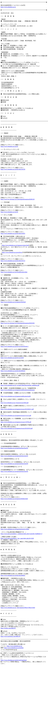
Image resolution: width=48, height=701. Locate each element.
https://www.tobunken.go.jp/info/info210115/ (13, 260)
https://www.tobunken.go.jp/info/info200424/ (13, 371)
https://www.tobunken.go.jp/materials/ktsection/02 (14, 448)
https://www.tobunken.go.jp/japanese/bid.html (13, 302)
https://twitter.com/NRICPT (8, 628)
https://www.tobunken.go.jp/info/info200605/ (13, 575)
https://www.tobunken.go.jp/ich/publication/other (14, 272)
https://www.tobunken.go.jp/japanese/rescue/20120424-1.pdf (17, 409)
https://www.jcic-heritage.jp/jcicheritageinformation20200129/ (18, 199)
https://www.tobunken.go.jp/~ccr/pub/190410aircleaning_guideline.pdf (20, 385)
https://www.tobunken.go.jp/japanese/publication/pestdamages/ (18, 390)
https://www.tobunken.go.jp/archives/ (12, 252)
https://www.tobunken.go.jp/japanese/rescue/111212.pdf (16, 415)
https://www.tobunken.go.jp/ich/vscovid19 (12, 357)
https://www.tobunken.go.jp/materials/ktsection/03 (14, 456)
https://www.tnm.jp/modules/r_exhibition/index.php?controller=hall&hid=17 (21, 533)
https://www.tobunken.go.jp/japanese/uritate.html (15, 245)
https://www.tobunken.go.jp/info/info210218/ (13, 169)
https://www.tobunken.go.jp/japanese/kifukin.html (14, 498)
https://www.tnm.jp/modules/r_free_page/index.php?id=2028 (17, 538)
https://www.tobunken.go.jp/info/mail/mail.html (14, 660)
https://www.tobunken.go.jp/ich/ (9, 146)
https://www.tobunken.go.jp (8, 7)
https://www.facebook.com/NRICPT (10, 636)
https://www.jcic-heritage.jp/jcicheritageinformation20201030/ (18, 323)
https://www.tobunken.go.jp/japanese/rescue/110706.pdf (16, 422)
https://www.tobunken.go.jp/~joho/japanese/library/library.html (18, 607)
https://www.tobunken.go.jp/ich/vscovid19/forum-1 (14, 346)
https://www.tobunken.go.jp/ (14, 646)
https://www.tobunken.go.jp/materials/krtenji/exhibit (15, 529)
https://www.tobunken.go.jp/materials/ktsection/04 (14, 463)
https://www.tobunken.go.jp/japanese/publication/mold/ (16, 396)
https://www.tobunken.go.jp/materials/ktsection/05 (14, 471)
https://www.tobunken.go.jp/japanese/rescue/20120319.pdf (17, 428)
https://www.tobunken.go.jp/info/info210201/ (13, 233)
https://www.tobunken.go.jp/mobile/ (14, 647)
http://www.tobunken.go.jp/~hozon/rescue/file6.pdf (14, 402)
